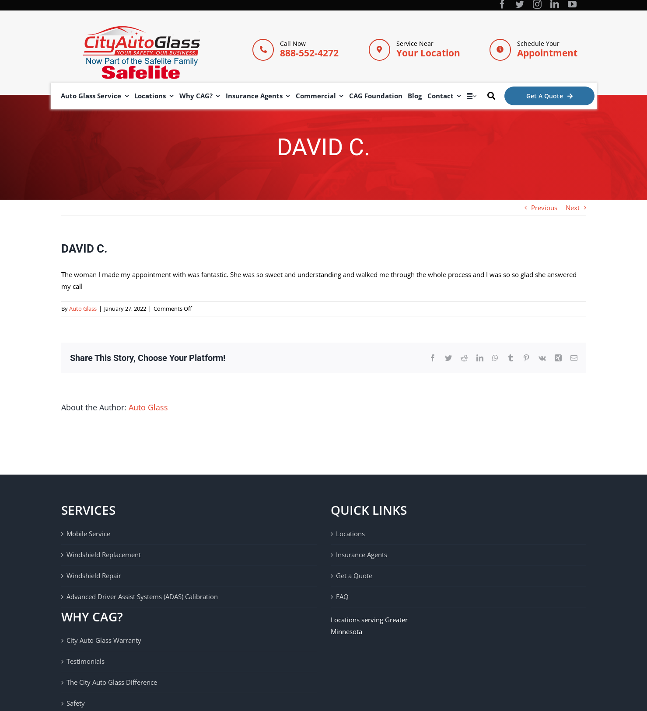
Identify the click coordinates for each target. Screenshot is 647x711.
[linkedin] (554, 4)
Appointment (547, 53)
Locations (350, 533)
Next (573, 207)
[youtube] (572, 4)
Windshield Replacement (103, 554)
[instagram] (537, 4)
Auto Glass (83, 308)
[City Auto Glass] (141, 28)
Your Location (428, 53)
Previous (544, 207)
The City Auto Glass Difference (111, 682)
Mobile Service (88, 533)
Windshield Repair (93, 575)
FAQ (342, 596)
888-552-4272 (309, 53)
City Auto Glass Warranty (103, 640)
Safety (75, 703)
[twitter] (519, 4)
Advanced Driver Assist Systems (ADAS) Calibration (142, 596)
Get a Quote (354, 575)
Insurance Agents (361, 554)
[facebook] (502, 4)
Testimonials (85, 661)
